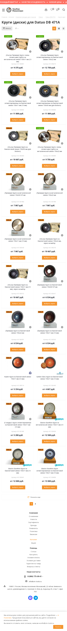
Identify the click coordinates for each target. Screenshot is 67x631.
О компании (33, 516)
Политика (33, 531)
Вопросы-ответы (33, 566)
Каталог (33, 539)
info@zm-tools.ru (35, 581)
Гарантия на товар (33, 563)
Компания (33, 513)
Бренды (33, 525)
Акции (33, 543)
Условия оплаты (33, 557)
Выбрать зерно (17, 74)
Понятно (58, 627)
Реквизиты (33, 528)
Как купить (33, 554)
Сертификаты (33, 522)
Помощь (33, 548)
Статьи (33, 551)
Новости (33, 519)
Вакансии (33, 534)
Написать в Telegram (36, 598)
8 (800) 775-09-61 (35, 576)
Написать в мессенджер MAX (30, 598)
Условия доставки (33, 560)
